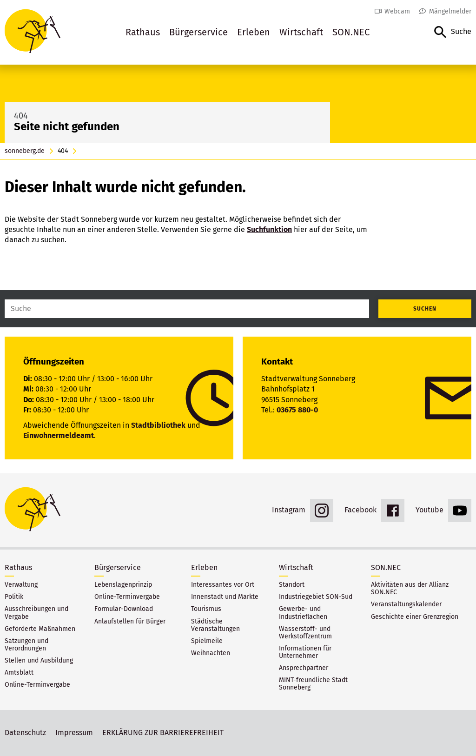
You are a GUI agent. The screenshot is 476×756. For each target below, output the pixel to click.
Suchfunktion (269, 229)
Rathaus (143, 32)
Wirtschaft (301, 32)
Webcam (397, 11)
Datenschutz (25, 732)
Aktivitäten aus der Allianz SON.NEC (410, 588)
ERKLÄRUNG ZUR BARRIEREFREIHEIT (163, 732)
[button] (452, 32)
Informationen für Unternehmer (305, 652)
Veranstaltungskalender (406, 604)
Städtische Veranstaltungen (215, 625)
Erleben (253, 32)
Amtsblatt (19, 672)
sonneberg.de (25, 151)
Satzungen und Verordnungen (26, 644)
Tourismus (206, 609)
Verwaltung (21, 585)
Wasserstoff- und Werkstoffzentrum (305, 632)
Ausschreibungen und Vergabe (36, 612)
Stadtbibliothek (158, 425)
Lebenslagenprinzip (123, 585)
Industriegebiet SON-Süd (315, 597)
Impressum (74, 732)
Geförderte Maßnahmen (40, 629)
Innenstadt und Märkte (224, 597)
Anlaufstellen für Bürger (129, 621)
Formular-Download (123, 609)
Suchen (424, 308)
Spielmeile (207, 641)
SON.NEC (351, 32)
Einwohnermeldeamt (58, 435)
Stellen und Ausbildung (39, 660)
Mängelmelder (450, 11)
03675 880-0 (297, 409)
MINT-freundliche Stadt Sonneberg (313, 683)
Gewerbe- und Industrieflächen (303, 612)
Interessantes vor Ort (222, 585)
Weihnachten (210, 653)
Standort (291, 585)
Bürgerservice (198, 32)
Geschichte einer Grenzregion (414, 617)
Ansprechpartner (303, 668)
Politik (14, 597)
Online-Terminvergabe (37, 685)
